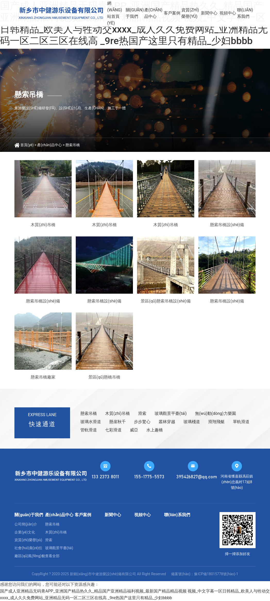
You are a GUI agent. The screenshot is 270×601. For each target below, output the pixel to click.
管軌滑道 (88, 429)
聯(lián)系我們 (245, 13)
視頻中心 (228, 13)
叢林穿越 (167, 421)
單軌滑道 (241, 421)
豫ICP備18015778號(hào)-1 (216, 574)
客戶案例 (172, 13)
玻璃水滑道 (90, 421)
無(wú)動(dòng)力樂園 (215, 413)
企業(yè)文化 (24, 532)
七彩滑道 (113, 429)
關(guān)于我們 (135, 13)
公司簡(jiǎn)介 (25, 524)
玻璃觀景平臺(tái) (171, 413)
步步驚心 (142, 421)
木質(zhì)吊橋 (117, 413)
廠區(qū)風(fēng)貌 (29, 556)
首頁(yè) (27, 145)
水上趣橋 (154, 429)
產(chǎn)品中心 (153, 13)
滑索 (142, 413)
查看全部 (52, 556)
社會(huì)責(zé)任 (28, 548)
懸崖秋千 (117, 421)
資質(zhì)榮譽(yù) (190, 13)
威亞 (134, 429)
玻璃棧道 (191, 421)
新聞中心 (209, 13)
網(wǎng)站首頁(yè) (114, 13)
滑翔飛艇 (216, 421)
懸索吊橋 (72, 145)
